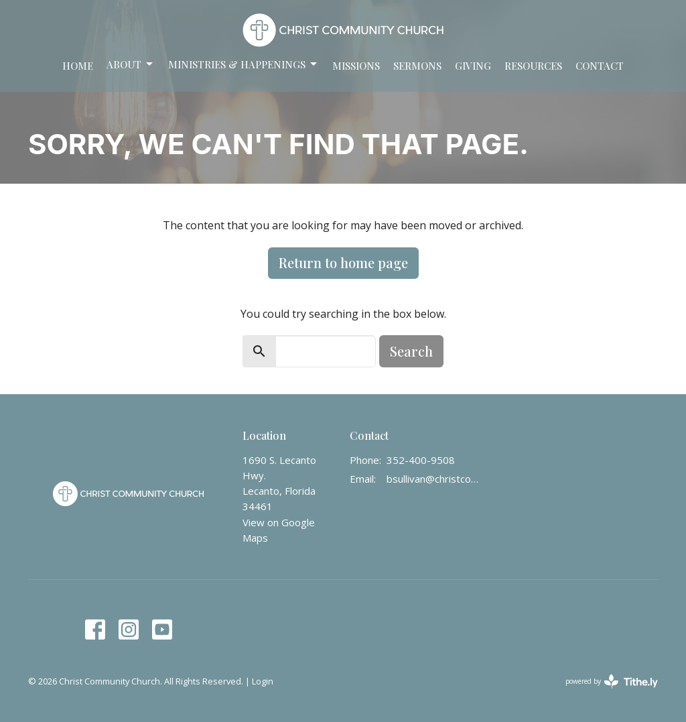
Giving (473, 65)
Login (262, 681)
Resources (533, 65)
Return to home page (343, 262)
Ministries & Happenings (243, 65)
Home (77, 65)
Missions (356, 65)
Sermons (417, 65)
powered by (611, 681)
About (131, 65)
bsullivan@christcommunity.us (433, 478)
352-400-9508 (421, 460)
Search (411, 351)
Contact (599, 65)
